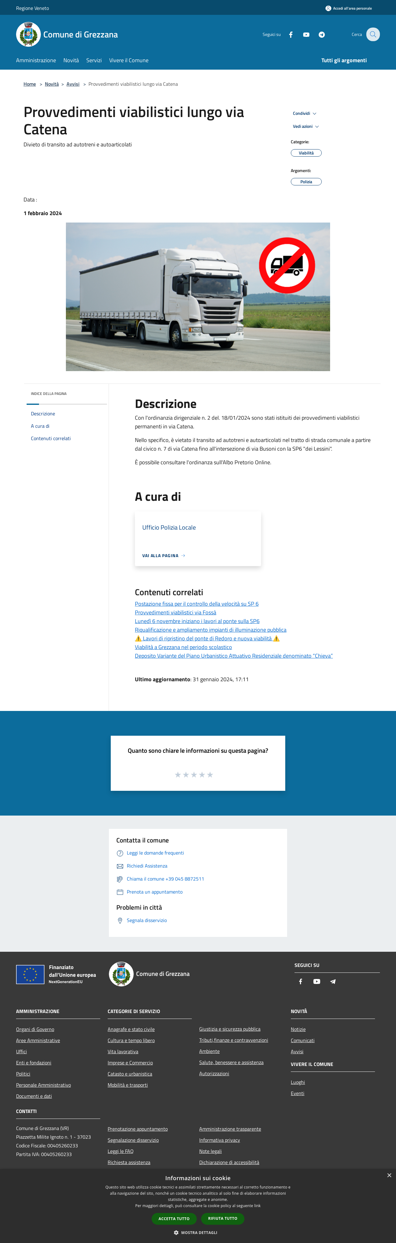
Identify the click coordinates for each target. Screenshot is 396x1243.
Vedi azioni (307, 126)
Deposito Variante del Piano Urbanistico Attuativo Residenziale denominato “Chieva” (234, 656)
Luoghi (298, 1082)
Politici (23, 1073)
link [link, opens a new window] (257, 1205)
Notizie (298, 1029)
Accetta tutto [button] (174, 1218)
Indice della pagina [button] (49, 393)
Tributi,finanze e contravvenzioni (233, 1040)
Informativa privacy (219, 1140)
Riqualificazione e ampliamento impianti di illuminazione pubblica (210, 630)
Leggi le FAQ (121, 1151)
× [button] (389, 1175)
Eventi (297, 1093)
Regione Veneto (32, 8)
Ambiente (209, 1051)
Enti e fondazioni (33, 1062)
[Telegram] (317, 34)
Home (30, 84)
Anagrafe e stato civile (131, 1029)
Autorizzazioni (214, 1073)
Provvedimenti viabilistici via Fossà (175, 612)
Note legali (210, 1151)
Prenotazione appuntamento (138, 1129)
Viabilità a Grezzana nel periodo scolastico (183, 647)
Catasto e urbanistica (130, 1073)
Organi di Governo (35, 1029)
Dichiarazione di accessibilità (229, 1162)
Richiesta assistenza (129, 1162)
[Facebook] (286, 34)
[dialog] (198, 1206)
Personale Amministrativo (43, 1085)
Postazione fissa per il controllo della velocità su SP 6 (197, 604)
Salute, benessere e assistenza (231, 1062)
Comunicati (303, 1040)
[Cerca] (372, 34)
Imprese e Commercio (130, 1062)
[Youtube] (302, 34)
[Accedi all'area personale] (348, 8)
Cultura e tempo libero (131, 1040)
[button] (198, 1232)
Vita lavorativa (123, 1051)
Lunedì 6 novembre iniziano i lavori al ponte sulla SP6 (197, 621)
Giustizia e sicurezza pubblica (229, 1029)
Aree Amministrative (38, 1040)
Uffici (21, 1051)
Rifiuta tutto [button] (223, 1218)
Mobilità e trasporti (128, 1085)
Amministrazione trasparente (230, 1129)
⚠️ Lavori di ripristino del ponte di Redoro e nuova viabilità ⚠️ (207, 638)
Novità (52, 84)
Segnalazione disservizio (133, 1140)
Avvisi (73, 84)
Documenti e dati (34, 1096)
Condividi (305, 113)
